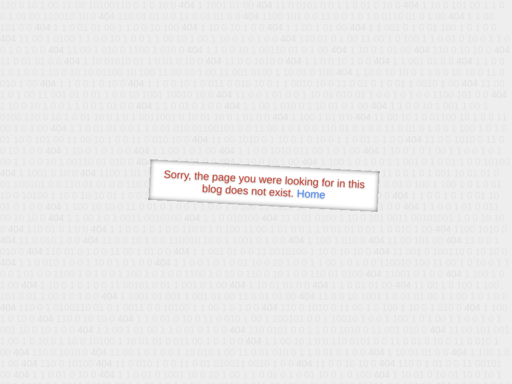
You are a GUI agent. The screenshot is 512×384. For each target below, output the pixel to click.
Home (311, 194)
